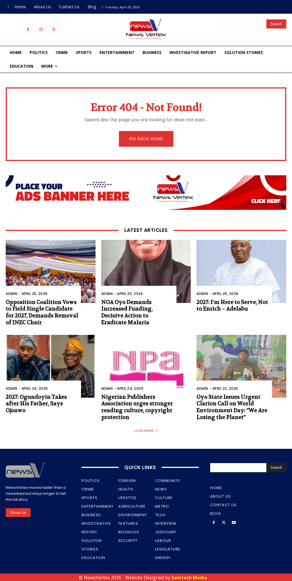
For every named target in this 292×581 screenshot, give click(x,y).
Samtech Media (189, 577)
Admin (11, 293)
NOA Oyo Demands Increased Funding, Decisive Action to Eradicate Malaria (137, 309)
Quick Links (140, 466)
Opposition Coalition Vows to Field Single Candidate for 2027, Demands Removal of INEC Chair (41, 312)
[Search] (276, 24)
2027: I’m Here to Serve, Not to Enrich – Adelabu (231, 305)
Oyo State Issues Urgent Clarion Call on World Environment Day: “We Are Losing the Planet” (230, 406)
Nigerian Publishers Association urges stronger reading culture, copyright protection (136, 406)
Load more (146, 429)
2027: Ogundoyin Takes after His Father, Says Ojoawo (35, 403)
